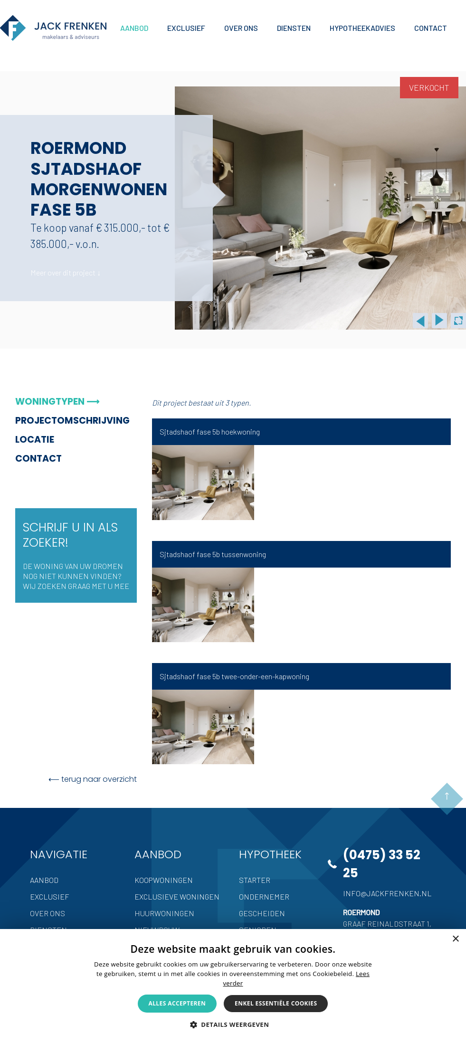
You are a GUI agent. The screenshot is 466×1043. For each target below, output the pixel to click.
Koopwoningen (163, 879)
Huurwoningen (164, 913)
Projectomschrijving (72, 420)
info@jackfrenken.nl (387, 893)
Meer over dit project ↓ (65, 272)
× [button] (455, 939)
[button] (233, 1024)
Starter (254, 879)
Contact (38, 458)
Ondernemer (264, 896)
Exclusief (49, 896)
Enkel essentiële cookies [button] (276, 1003)
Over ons (47, 913)
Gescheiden (262, 913)
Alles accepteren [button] (177, 1003)
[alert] (233, 986)
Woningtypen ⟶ (57, 401)
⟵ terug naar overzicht (92, 779)
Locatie (34, 439)
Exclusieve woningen (176, 896)
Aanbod (44, 879)
